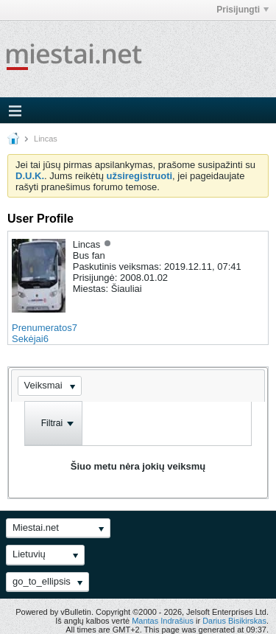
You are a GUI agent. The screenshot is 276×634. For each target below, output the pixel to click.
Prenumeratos (42, 327)
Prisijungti (242, 9)
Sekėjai (27, 338)
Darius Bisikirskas (234, 620)
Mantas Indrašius (163, 620)
